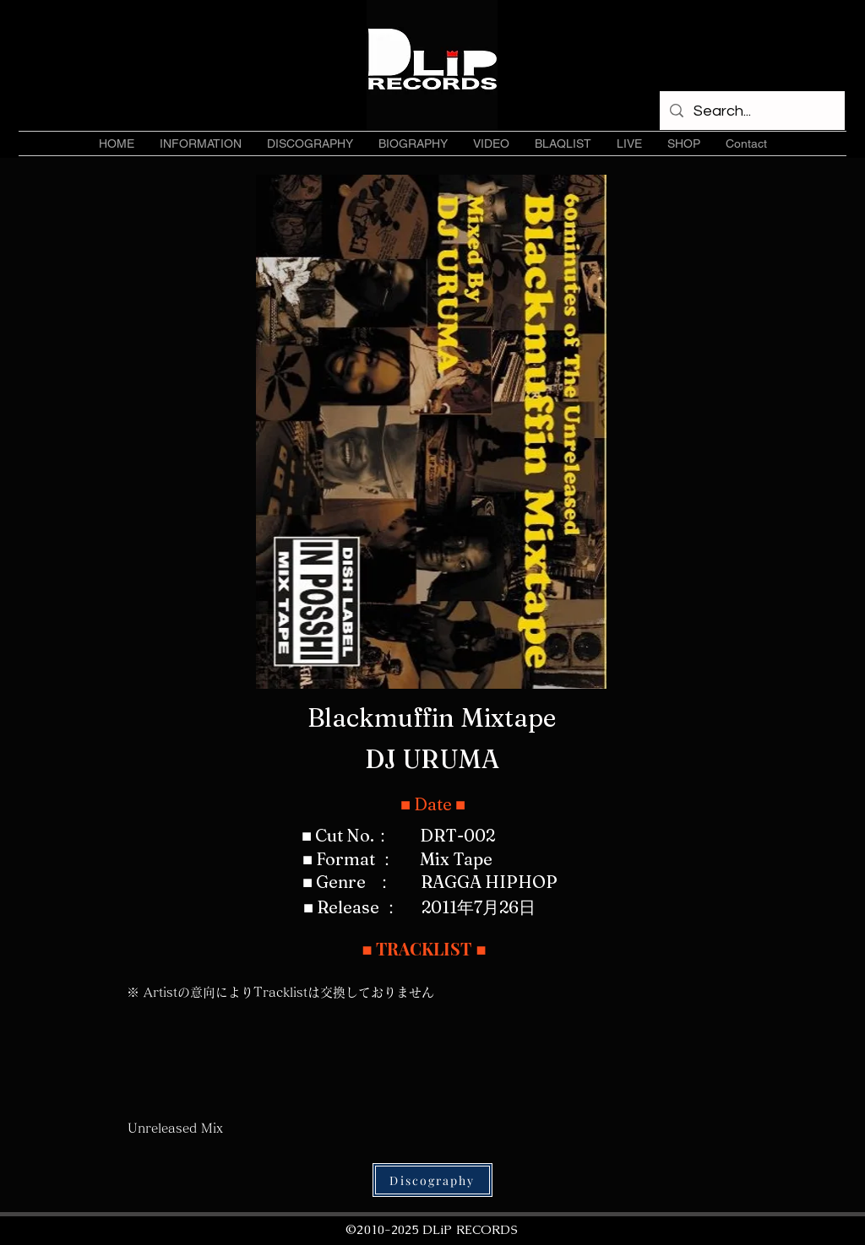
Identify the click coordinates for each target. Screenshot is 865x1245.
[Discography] (432, 1180)
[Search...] (751, 111)
